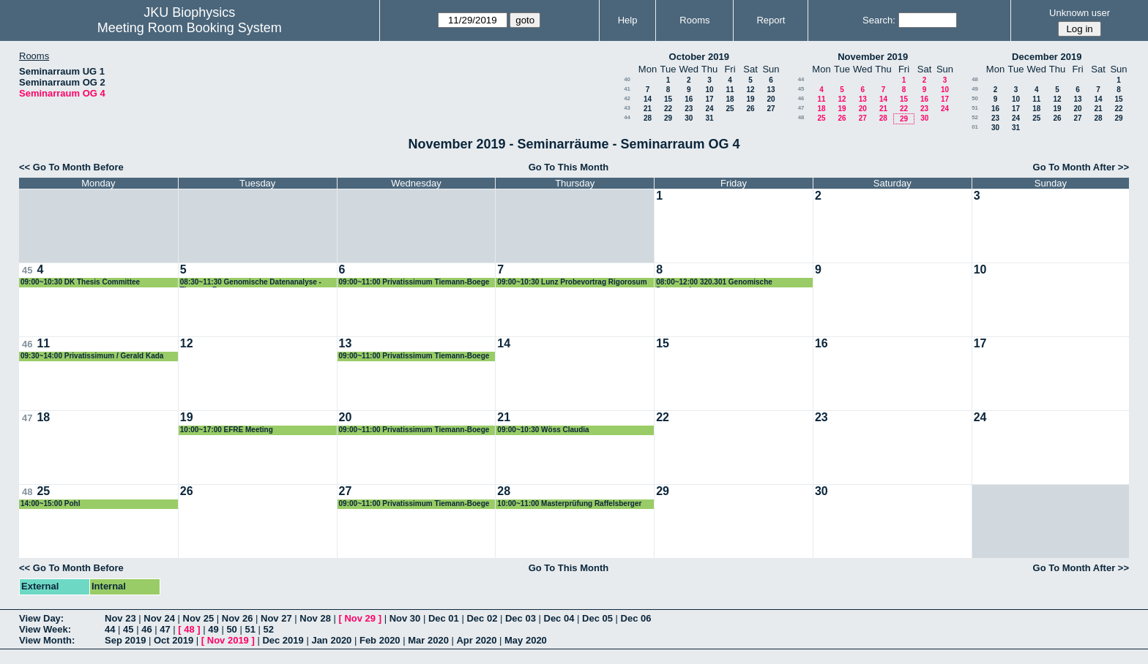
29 (668, 118)
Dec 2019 (282, 640)
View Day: (41, 618)
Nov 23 (120, 618)
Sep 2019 (125, 640)
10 (709, 90)
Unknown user (1079, 12)
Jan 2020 (331, 640)
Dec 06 (636, 618)
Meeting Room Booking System (189, 27)
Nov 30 (405, 618)
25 (730, 109)
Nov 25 (199, 618)
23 (689, 109)
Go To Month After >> (1081, 167)
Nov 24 (159, 618)
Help (628, 20)
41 (627, 89)
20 (771, 99)
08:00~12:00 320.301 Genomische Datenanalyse (714, 282)
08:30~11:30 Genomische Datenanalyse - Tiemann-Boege (250, 282)
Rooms (694, 20)
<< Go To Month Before (71, 167)
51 (975, 108)
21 (648, 109)
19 (750, 99)
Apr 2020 (476, 640)
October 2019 (699, 56)
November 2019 (873, 56)
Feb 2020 (379, 640)
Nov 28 (315, 618)
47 (801, 108)
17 (709, 99)
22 (668, 109)
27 (771, 109)
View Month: (47, 640)
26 (750, 109)
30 (689, 118)
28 (648, 118)
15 (668, 99)
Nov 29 (360, 618)
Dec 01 (443, 618)
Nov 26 (237, 618)
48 (801, 117)
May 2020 (525, 640)
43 (627, 108)
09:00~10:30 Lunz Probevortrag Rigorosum (571, 282)
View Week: (45, 629)
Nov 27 (276, 618)
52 (975, 117)
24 (709, 109)
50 (975, 98)
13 (771, 90)
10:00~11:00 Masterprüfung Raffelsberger (569, 503)
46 (801, 98)
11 (730, 90)
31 (709, 118)
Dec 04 (559, 618)
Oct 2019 (173, 640)
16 (689, 99)
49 (975, 89)
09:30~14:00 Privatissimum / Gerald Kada (91, 356)
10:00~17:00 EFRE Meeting (226, 430)
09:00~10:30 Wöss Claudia (543, 430)
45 (801, 89)
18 (730, 99)
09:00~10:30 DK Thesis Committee (80, 282)
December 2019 (1046, 56)
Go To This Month (569, 167)
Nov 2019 (228, 640)
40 (627, 79)
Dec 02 (481, 618)
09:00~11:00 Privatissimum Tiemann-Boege (414, 282)
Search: (878, 20)
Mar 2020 (428, 640)
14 (648, 99)
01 (975, 127)
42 (627, 98)
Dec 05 (597, 618)
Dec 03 (520, 618)
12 (750, 90)
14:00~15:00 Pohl (50, 503)
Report (770, 20)
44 (627, 117)
